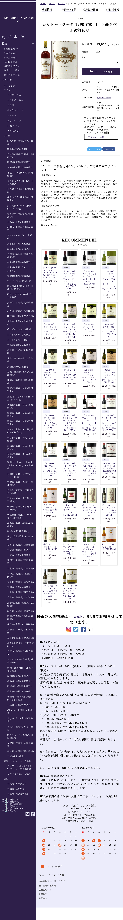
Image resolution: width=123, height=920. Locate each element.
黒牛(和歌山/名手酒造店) (20, 638)
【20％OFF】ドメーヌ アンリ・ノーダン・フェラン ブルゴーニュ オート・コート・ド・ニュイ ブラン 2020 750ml (109, 285)
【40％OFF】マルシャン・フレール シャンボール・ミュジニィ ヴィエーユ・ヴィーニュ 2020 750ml (109, 426)
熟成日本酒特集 (12, 75)
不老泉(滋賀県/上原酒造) (20, 569)
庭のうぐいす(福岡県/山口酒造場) (20, 736)
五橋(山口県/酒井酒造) (19, 705)
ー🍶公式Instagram (11, 808)
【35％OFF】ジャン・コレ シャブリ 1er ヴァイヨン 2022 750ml (69, 378)
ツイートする (94, 152)
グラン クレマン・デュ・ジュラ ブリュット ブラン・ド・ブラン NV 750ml (70, 513)
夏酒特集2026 (11, 49)
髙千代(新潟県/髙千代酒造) (20, 304)
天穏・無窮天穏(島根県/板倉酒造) (20, 669)
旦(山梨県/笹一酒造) (18, 340)
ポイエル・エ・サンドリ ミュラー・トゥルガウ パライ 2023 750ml (109, 513)
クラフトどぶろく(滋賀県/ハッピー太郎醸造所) (20, 767)
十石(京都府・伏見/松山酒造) (20, 439)
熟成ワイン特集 (12, 70)
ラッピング (9, 86)
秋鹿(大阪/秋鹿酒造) (18, 531)
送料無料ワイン (12, 66)
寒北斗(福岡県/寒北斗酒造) (20, 728)
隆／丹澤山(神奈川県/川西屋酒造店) (20, 287)
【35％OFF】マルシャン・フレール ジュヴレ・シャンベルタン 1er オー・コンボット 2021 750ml (70, 426)
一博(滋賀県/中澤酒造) (19, 555)
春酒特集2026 (11, 53)
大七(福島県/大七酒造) (19, 244)
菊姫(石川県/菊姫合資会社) (20, 322)
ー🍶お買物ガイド (10, 799)
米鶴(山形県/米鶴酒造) (19, 222)
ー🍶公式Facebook (11, 804)
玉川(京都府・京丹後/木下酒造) (20, 500)
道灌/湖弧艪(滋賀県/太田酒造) (20, 604)
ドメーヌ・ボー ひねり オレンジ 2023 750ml (109, 550)
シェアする (109, 152)
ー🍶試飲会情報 (9, 802)
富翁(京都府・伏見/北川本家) (20, 414)
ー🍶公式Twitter (9, 806)
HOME (43, 4)
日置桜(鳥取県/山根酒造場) (20, 652)
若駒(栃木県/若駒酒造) (19, 276)
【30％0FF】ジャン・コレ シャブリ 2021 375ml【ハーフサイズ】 (50, 333)
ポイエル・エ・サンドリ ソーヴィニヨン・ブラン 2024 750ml (89, 513)
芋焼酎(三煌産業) (16, 789)
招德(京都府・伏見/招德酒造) (20, 406)
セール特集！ (10, 58)
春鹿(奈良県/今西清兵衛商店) (20, 617)
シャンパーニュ (15, 100)
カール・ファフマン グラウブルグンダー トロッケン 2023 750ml (70, 553)
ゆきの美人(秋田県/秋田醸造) (20, 199)
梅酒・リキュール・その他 (17, 761)
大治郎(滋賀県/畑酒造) (19, 550)
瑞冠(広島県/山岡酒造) (19, 676)
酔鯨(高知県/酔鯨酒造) (19, 686)
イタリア (11, 116)
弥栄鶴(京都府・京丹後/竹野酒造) (20, 508)
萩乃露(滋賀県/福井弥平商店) (20, 575)
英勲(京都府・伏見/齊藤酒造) (20, 422)
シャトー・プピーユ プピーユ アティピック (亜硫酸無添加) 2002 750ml (109, 472)
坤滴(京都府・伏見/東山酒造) (20, 447)
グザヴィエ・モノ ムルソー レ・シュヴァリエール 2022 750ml (50, 594)
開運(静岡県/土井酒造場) (20, 316)
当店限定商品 (10, 62)
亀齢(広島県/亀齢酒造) (19, 681)
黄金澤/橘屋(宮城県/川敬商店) (20, 155)
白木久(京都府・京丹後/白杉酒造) (20, 491)
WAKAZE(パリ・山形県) (19, 237)
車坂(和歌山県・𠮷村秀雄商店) (20, 644)
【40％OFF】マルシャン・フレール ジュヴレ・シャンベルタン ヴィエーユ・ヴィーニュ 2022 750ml (89, 426)
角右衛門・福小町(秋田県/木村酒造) (19, 207)
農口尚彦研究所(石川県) (20, 329)
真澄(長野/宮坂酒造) (18, 367)
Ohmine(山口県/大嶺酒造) (20, 711)
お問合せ (43, 902)
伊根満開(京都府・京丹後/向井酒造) (19, 516)
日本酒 (7, 136)
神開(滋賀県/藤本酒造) (19, 587)
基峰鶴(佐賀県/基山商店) (20, 751)
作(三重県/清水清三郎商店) (20, 538)
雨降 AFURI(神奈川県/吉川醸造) (20, 296)
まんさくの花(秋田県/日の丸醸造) (20, 182)
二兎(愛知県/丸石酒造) (19, 345)
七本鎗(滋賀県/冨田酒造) (20, 592)
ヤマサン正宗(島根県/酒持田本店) (20, 661)
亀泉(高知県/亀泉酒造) (19, 692)
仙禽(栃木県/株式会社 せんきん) (20, 269)
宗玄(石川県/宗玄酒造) (19, 335)
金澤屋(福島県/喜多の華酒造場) (20, 255)
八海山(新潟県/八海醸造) (20, 311)
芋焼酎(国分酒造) (16, 784)
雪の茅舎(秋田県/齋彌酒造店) (20, 215)
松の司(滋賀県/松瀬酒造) (20, 545)
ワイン (7, 90)
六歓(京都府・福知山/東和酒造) (20, 483)
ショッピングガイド (51, 878)
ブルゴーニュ (14, 95)
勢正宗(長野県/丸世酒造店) (20, 351)
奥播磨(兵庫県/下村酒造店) (20, 631)
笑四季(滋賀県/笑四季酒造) (20, 561)
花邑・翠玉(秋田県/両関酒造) (20, 174)
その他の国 (13, 131)
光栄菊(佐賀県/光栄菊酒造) (20, 744)
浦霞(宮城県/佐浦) (17, 149)
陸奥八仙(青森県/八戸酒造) (20, 142)
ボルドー (11, 105)
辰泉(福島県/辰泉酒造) (19, 249)
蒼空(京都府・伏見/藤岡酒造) (20, 389)
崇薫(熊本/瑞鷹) (16, 756)
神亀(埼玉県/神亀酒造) (19, 262)
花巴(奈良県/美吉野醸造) (20, 624)
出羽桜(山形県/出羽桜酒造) (20, 228)
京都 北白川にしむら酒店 (18, 19)
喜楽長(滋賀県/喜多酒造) (20, 582)
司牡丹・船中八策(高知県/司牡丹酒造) (19, 698)
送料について (45, 893)
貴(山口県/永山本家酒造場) (20, 720)
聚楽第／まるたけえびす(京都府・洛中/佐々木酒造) (20, 465)
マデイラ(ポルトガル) (19, 774)
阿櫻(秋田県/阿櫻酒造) (19, 162)
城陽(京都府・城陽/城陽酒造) (20, 524)
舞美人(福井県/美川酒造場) (20, 381)
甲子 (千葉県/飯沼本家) (20, 281)
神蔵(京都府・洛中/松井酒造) (20, 455)
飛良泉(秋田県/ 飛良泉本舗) (20, 190)
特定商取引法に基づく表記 (52, 885)
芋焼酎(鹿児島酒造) (17, 794)
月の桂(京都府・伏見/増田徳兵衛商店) (20, 431)
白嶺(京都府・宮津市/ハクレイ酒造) (20, 475)
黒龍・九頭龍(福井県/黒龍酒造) (20, 373)
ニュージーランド (16, 121)
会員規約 (43, 897)
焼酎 (6, 779)
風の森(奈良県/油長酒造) (20, 611)
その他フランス (15, 110)
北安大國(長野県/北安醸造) (20, 360)
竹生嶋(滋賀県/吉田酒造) (20, 597)
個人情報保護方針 (47, 889)
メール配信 (79, 620)
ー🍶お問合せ (8, 810)
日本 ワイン (13, 126)
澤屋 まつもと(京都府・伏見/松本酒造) (21, 398)
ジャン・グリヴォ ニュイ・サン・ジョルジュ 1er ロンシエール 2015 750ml (50, 276)
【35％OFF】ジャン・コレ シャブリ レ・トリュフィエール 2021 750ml (50, 378)
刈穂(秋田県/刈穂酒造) (19, 167)
